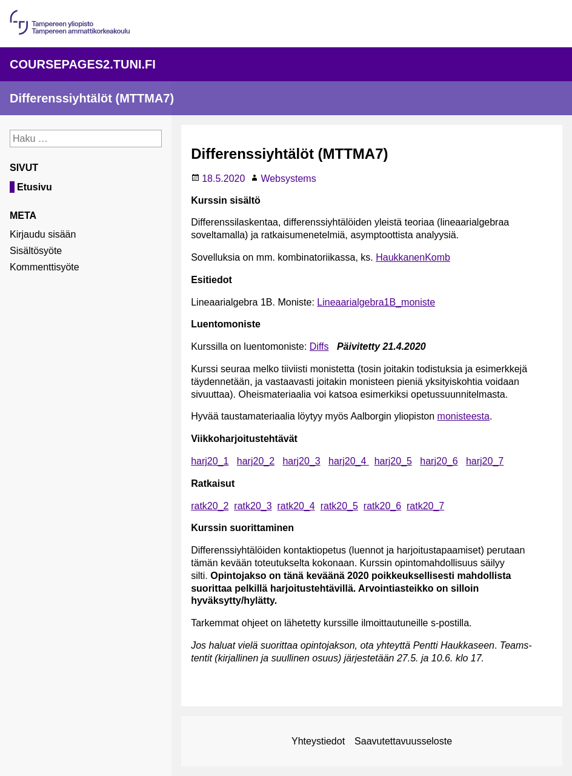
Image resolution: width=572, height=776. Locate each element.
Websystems (288, 178)
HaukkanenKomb (413, 257)
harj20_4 (348, 461)
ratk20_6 (382, 506)
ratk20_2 (209, 506)
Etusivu (34, 187)
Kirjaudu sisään (43, 234)
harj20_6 (438, 461)
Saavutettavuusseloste (403, 741)
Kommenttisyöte (44, 267)
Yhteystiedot (318, 741)
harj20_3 (301, 461)
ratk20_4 (296, 506)
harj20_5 (393, 461)
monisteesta (463, 416)
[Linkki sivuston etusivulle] (286, 98)
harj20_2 (255, 461)
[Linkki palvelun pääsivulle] (286, 64)
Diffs (319, 346)
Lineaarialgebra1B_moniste (376, 302)
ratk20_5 (339, 506)
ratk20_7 (425, 506)
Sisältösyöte (36, 251)
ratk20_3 (252, 506)
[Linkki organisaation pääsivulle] (70, 32)
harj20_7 (485, 461)
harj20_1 (209, 461)
